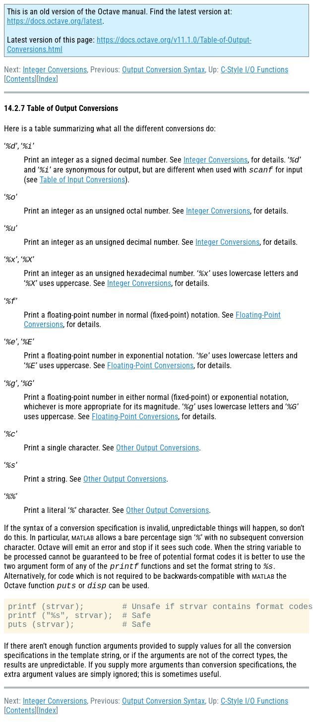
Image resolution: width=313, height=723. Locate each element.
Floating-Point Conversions (150, 365)
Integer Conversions (55, 69)
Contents (20, 79)
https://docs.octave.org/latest (54, 21)
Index (47, 79)
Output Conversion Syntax (163, 69)
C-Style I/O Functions (254, 69)
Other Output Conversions (157, 447)
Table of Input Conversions (82, 179)
